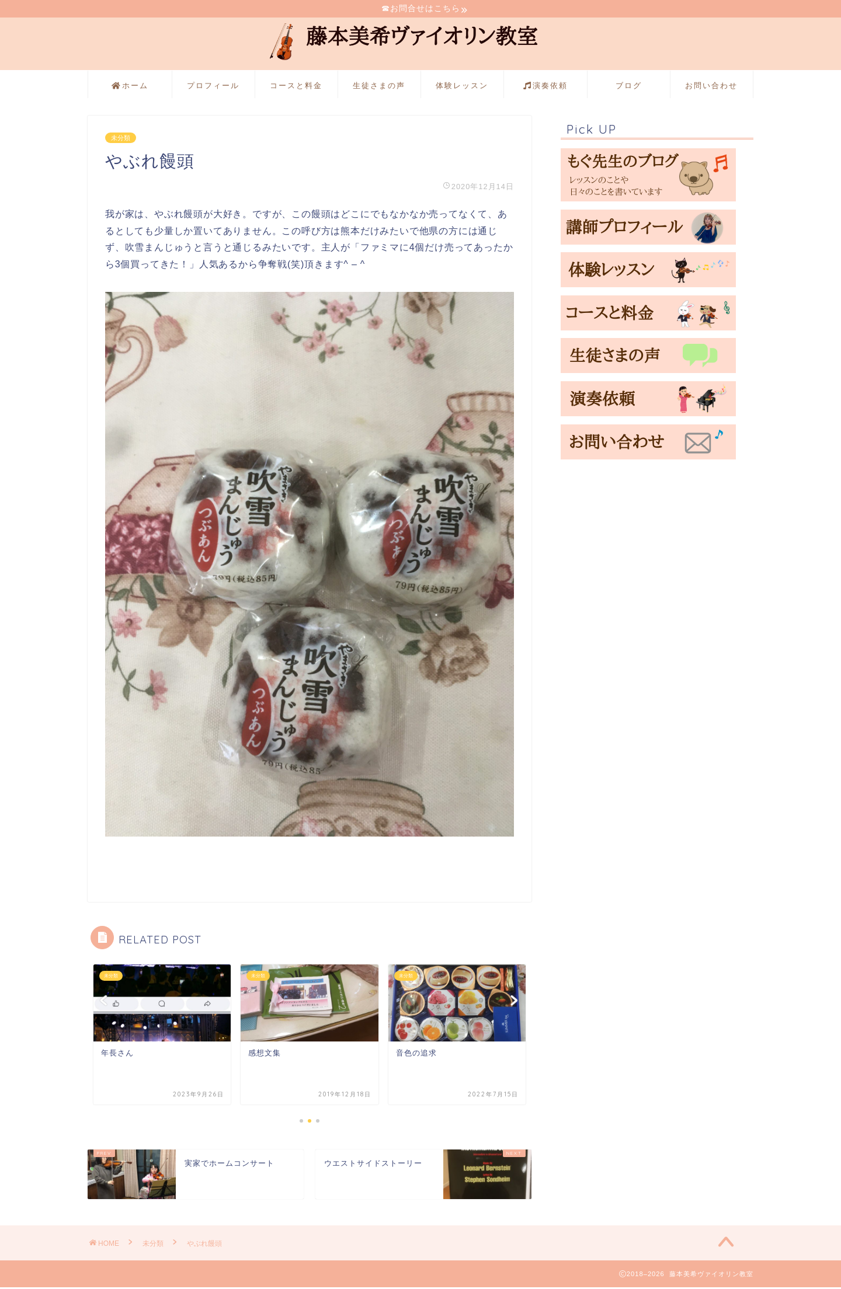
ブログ (629, 87)
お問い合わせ (711, 87)
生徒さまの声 (379, 87)
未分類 (120, 139)
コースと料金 (296, 87)
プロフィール (213, 87)
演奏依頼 (545, 87)
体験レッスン (462, 87)
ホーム (130, 87)
